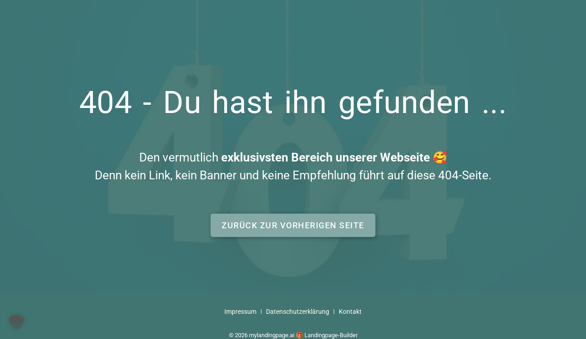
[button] (293, 225)
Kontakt (350, 312)
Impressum (240, 312)
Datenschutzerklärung (297, 312)
